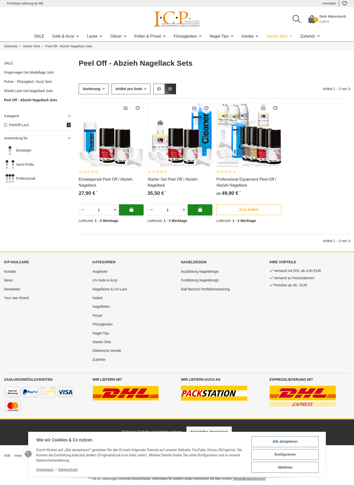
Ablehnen (285, 467)
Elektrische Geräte (107, 351)
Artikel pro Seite (129, 89)
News (8, 280)
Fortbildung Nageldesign (200, 280)
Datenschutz (67, 470)
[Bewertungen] (89, 172)
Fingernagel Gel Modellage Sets (29, 72)
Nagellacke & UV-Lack (110, 289)
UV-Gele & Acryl (105, 280)
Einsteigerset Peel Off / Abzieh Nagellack (105, 182)
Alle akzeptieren (285, 441)
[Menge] (99, 210)
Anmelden (329, 3)
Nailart (98, 298)
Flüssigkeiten (103, 324)
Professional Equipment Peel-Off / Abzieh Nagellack (246, 182)
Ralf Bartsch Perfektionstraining (205, 289)
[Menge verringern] (82, 210)
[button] (159, 89)
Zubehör (99, 360)
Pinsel (97, 316)
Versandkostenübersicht (249, 479)
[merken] (138, 108)
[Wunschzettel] (344, 3)
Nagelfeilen (101, 307)
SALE (8, 63)
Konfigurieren (285, 454)
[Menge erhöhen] (115, 210)
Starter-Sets (102, 342)
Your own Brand (16, 298)
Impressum (44, 470)
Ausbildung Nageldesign (200, 271)
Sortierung (91, 89)
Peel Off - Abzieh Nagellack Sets (30, 100)
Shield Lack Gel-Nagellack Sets (28, 91)
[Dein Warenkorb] (327, 19)
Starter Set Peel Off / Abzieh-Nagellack (173, 182)
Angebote (100, 271)
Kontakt (10, 271)
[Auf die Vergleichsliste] (126, 108)
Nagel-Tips (101, 333)
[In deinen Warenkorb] (131, 210)
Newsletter (12, 289)
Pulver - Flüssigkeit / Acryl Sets (28, 82)
